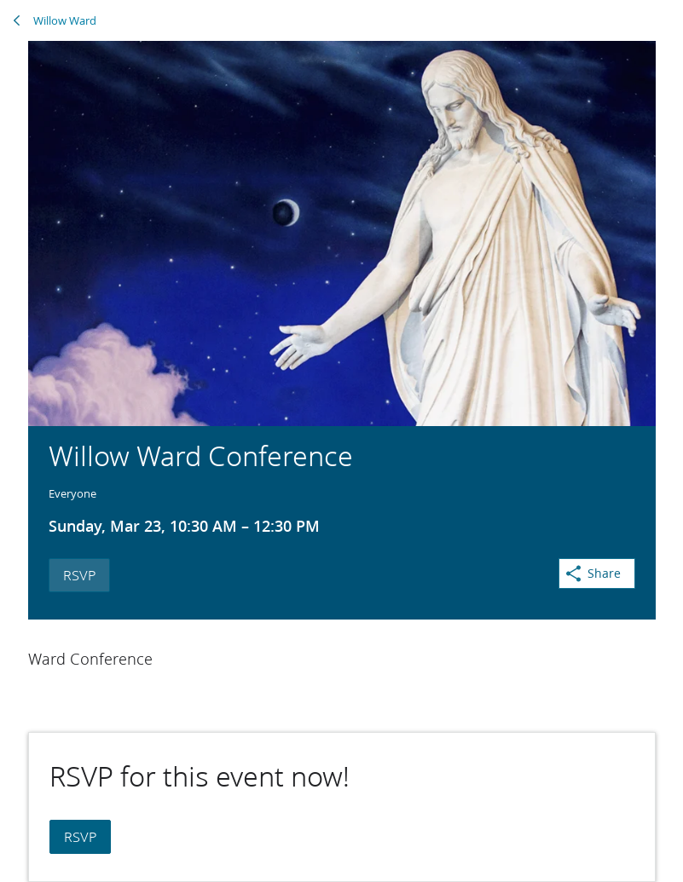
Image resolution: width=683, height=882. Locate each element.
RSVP (79, 575)
